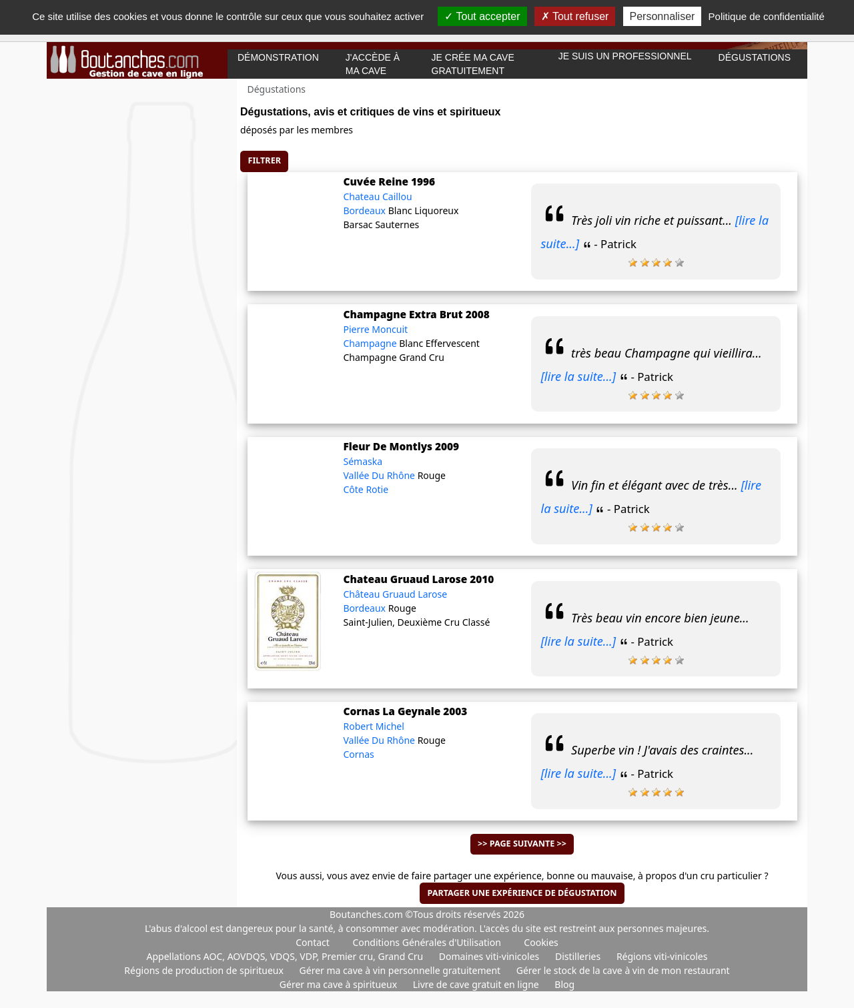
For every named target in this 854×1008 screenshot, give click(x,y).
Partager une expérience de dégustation (521, 893)
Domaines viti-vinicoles (490, 956)
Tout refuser (575, 16)
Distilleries (579, 956)
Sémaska (362, 461)
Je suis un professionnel (625, 56)
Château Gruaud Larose (395, 594)
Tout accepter (482, 16)
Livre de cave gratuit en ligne (477, 984)
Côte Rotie (365, 489)
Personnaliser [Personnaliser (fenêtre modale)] (662, 16)
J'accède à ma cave (373, 64)
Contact (313, 942)
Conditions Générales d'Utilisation (426, 942)
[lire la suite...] (578, 376)
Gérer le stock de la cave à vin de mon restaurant (623, 970)
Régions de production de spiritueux (205, 970)
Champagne (371, 343)
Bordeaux (365, 210)
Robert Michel (373, 726)
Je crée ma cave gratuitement (473, 64)
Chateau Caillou (377, 196)
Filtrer (264, 160)
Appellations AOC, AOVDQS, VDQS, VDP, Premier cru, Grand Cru (286, 956)
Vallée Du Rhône (380, 475)
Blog (564, 984)
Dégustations (755, 57)
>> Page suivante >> (522, 843)
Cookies (541, 942)
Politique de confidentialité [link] (767, 16)
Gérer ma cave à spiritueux (340, 984)
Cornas (358, 754)
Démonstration (278, 57)
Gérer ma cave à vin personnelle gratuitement (401, 970)
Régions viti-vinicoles (662, 956)
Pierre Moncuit (375, 329)
